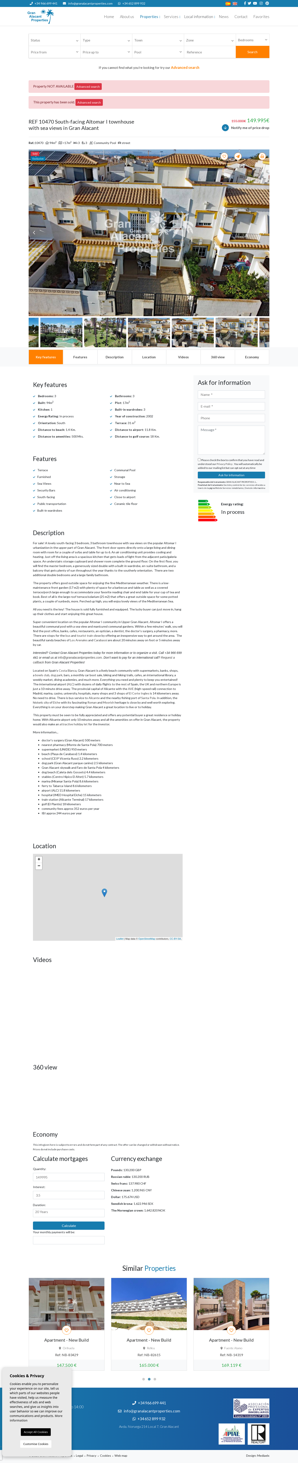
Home (109, 16)
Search (252, 52)
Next (264, 232)
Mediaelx (263, 1455)
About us (127, 16)
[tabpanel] (67, 1324)
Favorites (261, 16)
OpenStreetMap (146, 938)
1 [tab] (143, 1379)
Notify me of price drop (245, 127)
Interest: (39, 1187)
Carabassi (100, 640)
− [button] (39, 866)
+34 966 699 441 (43, 3)
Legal (79, 1455)
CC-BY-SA (175, 938)
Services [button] (171, 16)
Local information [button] (198, 16)
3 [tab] (155, 1379)
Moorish (108, 702)
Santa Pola (148, 698)
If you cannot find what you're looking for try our (149, 67)
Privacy (91, 1455)
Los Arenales (79, 640)
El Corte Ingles (139, 693)
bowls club (42, 675)
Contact (240, 16)
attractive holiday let (74, 724)
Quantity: (39, 1169)
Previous (34, 232)
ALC (71, 684)
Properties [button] (149, 16)
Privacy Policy (225, 464)
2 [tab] (149, 1379)
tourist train (85, 635)
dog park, (57, 675)
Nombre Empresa (54, 16)
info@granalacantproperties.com (90, 3)
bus (67, 635)
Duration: (39, 1205)
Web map (121, 1455)
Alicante (94, 698)
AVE (131, 689)
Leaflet (119, 938)
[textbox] (56, 40)
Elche (56, 702)
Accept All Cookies (36, 1432)
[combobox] (54, 40)
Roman (92, 702)
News (224, 16)
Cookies (105, 1455)
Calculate (69, 1225)
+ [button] (39, 859)
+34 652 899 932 (131, 3)
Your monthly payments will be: (54, 1232)
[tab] (46, 357)
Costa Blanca (68, 670)
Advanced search (88, 86)
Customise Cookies (35, 1444)
